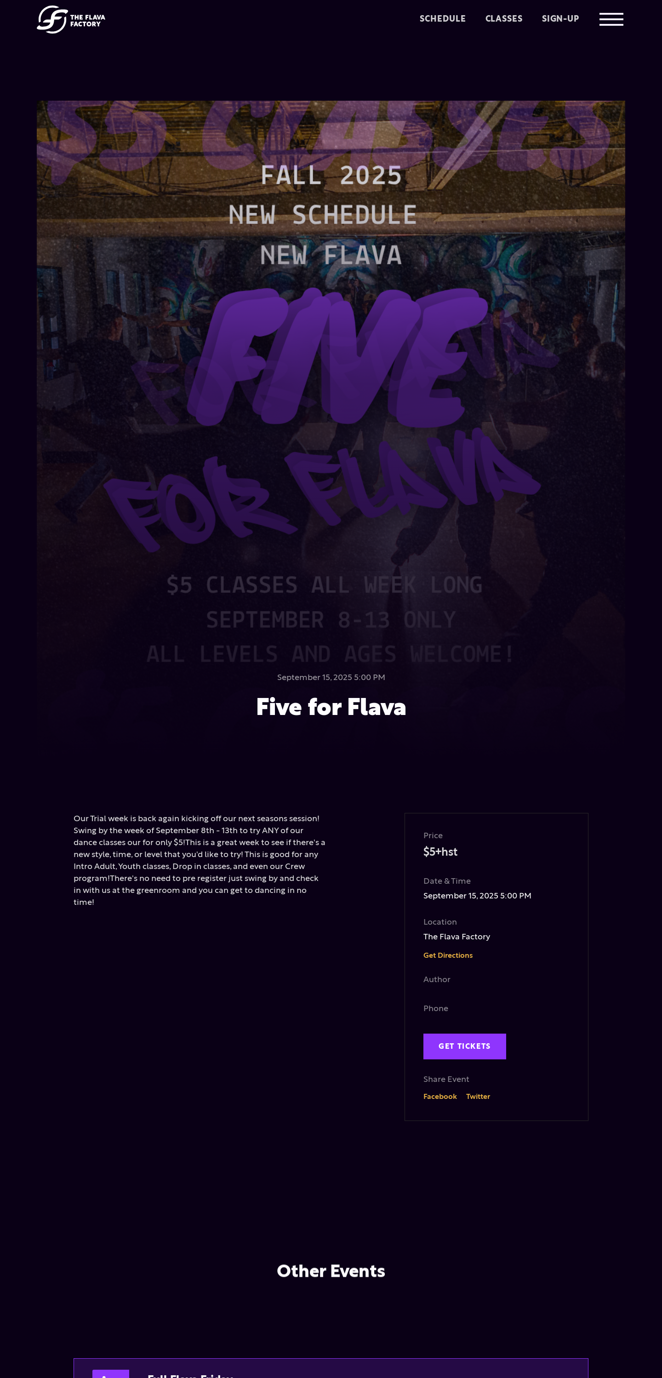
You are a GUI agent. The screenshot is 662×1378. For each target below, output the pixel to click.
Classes (503, 19)
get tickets (465, 1046)
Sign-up (560, 19)
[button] (611, 19)
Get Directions (448, 956)
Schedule (443, 19)
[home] (71, 19)
